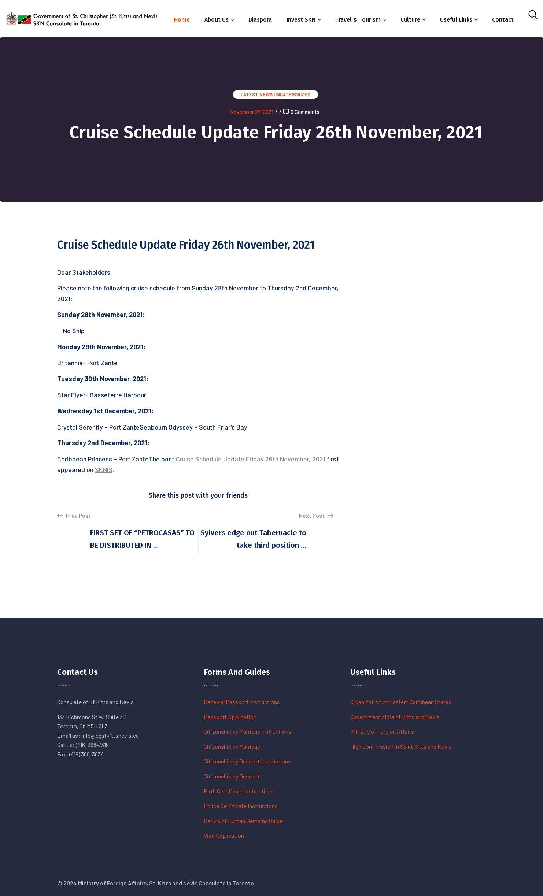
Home (182, 19)
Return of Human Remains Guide (243, 820)
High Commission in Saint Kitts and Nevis (401, 746)
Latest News (257, 94)
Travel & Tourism (358, 19)
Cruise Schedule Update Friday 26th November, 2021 (250, 459)
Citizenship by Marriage (232, 746)
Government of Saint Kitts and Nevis (395, 716)
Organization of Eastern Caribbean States (400, 701)
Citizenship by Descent (232, 776)
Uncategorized (292, 94)
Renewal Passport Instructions (242, 701)
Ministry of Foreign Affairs (382, 731)
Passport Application (230, 716)
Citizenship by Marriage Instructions (247, 731)
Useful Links (456, 19)
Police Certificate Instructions (241, 805)
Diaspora (260, 19)
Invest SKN (301, 19)
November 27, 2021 (251, 111)
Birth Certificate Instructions (239, 791)
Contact (503, 19)
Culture (410, 19)
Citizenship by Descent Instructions (247, 761)
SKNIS (103, 469)
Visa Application (224, 835)
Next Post (316, 515)
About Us (216, 19)
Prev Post (74, 515)
